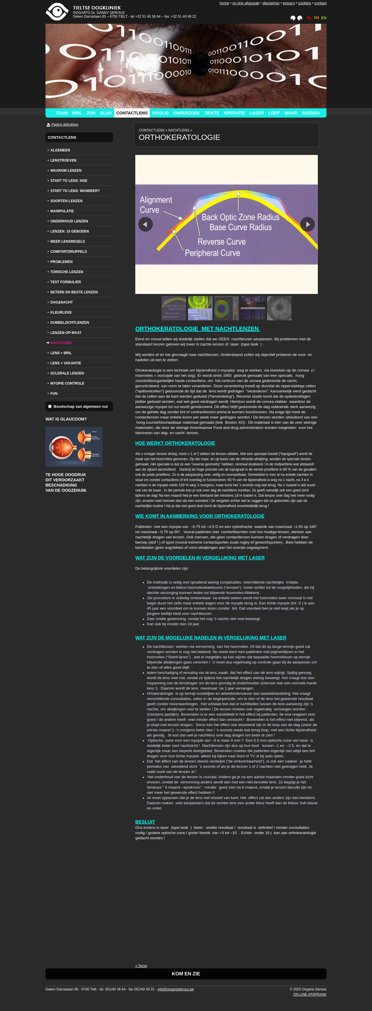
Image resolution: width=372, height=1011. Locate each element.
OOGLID (160, 113)
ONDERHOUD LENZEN (69, 221)
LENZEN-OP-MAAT (65, 333)
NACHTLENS (61, 343)
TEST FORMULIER (65, 282)
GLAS (106, 113)
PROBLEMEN (61, 262)
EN (324, 18)
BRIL (77, 113)
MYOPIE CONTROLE (67, 383)
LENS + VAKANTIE (65, 363)
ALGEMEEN (60, 150)
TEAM (62, 113)
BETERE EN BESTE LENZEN (74, 292)
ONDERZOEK (186, 113)
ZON (91, 113)
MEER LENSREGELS (67, 242)
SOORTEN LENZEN (66, 201)
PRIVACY (289, 3)
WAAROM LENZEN (65, 171)
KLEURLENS (61, 312)
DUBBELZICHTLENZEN (69, 323)
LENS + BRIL (61, 353)
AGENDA (311, 113)
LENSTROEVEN (63, 160)
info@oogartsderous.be (176, 989)
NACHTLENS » (180, 130)
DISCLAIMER (271, 3)
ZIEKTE (212, 113)
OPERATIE (234, 113)
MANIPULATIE (62, 211)
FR (316, 18)
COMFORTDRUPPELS (68, 252)
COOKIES (304, 3)
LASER (257, 113)
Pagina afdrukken (64, 125)
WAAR (291, 113)
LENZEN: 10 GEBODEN (69, 231)
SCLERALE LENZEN (67, 373)
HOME (224, 3)
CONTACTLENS (132, 113)
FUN (54, 394)
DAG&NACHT (61, 302)
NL (309, 18)
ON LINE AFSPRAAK (245, 3)
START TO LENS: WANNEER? (75, 191)
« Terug (141, 966)
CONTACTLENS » (153, 130)
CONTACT (320, 3)
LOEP (274, 113)
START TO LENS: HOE (68, 181)
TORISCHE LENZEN (66, 272)
